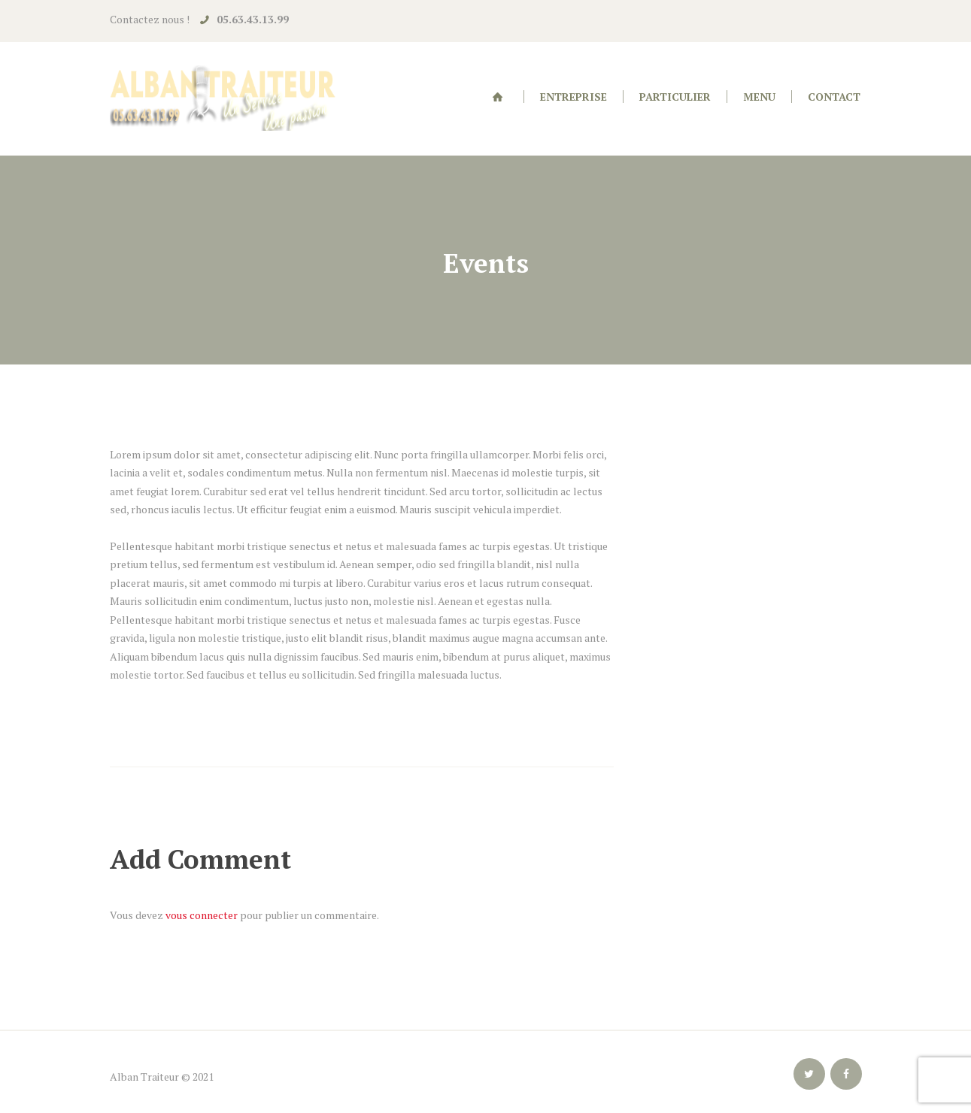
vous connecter (201, 915)
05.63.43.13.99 (253, 19)
